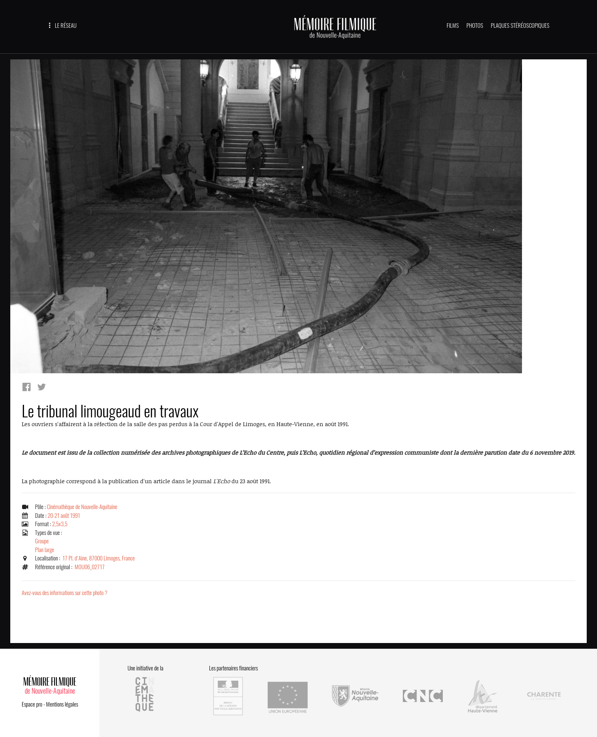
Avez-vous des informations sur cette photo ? (64, 593)
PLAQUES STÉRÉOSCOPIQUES (520, 25)
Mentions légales (62, 704)
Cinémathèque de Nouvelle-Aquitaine (82, 507)
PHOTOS (474, 25)
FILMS (453, 25)
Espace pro (32, 704)
